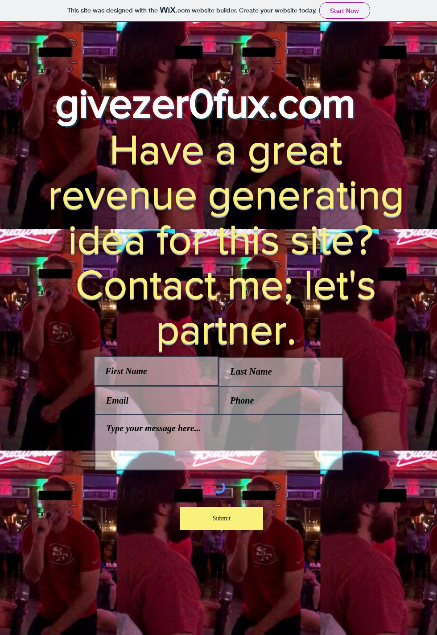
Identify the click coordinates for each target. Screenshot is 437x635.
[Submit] (221, 518)
